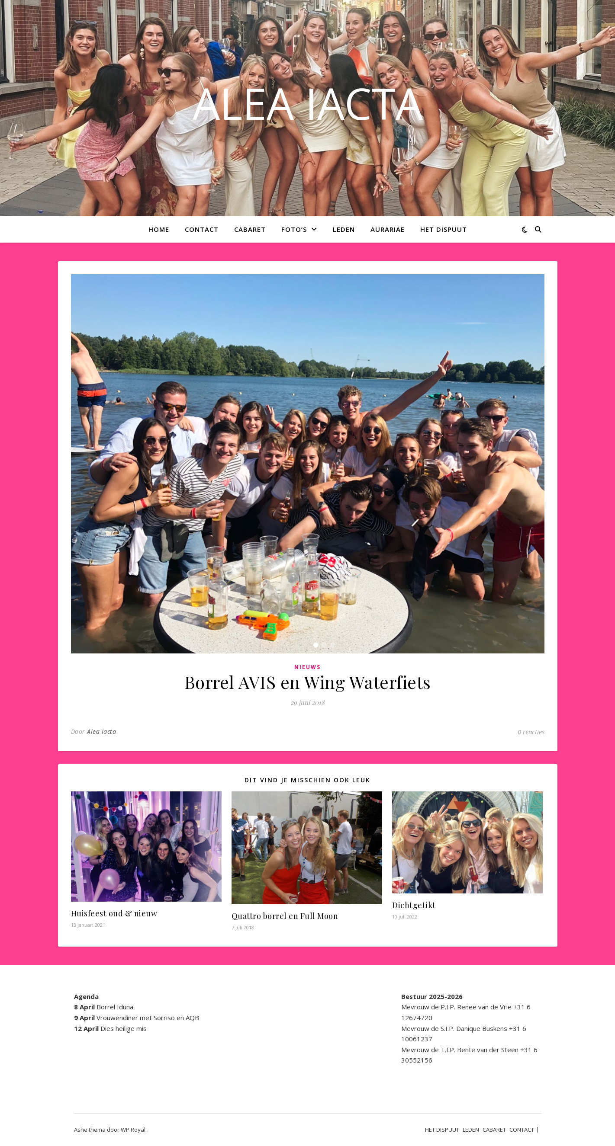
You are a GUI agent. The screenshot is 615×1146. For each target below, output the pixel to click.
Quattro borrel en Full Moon (285, 916)
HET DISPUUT (443, 229)
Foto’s (294, 229)
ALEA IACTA (308, 103)
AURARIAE (387, 229)
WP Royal (133, 1129)
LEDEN (344, 229)
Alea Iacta (101, 731)
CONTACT (202, 229)
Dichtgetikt (414, 905)
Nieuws (307, 667)
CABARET (250, 229)
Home (158, 229)
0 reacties (531, 731)
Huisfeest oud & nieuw (114, 913)
